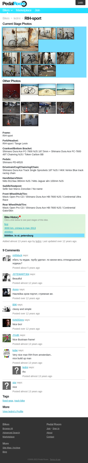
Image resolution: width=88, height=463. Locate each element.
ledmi (38, 241)
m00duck (7, 258)
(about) (20, 216)
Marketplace (23, 10)
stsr (7, 385)
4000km (8, 231)
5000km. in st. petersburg (18, 235)
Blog (5, 452)
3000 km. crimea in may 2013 (20, 228)
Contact (50, 436)
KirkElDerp (7, 323)
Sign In (56, 428)
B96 (7, 308)
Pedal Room (15, 4)
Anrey (7, 292)
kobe (7, 353)
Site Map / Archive (11, 447)
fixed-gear (8, 400)
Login (80, 2)
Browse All (8, 428)
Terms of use (55, 459)
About (49, 432)
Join (37, 10)
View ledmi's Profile (13, 411)
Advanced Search (11, 432)
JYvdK (7, 338)
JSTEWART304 (7, 277)
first (6, 224)
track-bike (19, 400)
